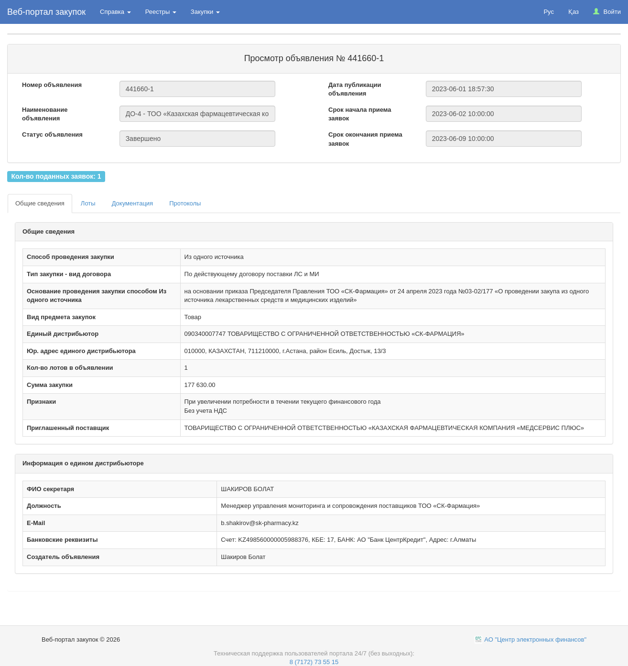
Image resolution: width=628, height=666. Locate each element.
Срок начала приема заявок (359, 114)
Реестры (160, 11)
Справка (115, 11)
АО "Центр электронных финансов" (535, 639)
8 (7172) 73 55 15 (314, 662)
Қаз (573, 11)
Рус (548, 11)
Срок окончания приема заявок (365, 139)
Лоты (88, 203)
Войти (607, 11)
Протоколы (185, 203)
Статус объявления (52, 134)
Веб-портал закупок (46, 12)
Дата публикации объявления (354, 89)
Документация (132, 203)
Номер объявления (52, 84)
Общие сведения (40, 203)
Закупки (205, 11)
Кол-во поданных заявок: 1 (56, 176)
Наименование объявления (44, 114)
